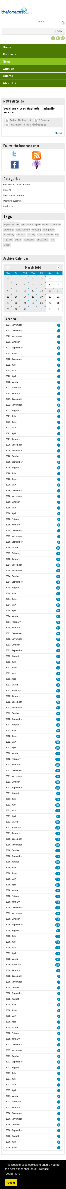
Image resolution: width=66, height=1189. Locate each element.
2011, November (14, 776)
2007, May (11, 1084)
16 (58, 548)
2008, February (13, 1033)
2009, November (14, 913)
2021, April (11, 433)
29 (58, 971)
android (57, 224)
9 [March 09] (16, 291)
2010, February (13, 896)
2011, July (11, 799)
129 (57, 765)
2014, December (14, 565)
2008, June (11, 1010)
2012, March (12, 753)
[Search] (49, 21)
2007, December (14, 1044)
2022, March (12, 382)
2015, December (14, 530)
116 (57, 833)
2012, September (14, 719)
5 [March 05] (41, 284)
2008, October (13, 987)
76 (58, 651)
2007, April (11, 1090)
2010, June (11, 873)
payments (9, 229)
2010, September (14, 856)
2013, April (11, 679)
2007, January (13, 1107)
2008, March (12, 1027)
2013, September (14, 650)
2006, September (14, 1130)
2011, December (14, 770)
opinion (9, 224)
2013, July (11, 662)
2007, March (12, 1096)
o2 (56, 234)
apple (38, 224)
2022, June (11, 365)
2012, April (11, 747)
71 (58, 645)
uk (17, 224)
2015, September (14, 542)
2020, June (11, 479)
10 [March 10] (25, 291)
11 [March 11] (33, 291)
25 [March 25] (33, 303)
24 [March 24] (25, 303)
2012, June (11, 736)
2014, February (13, 622)
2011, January (13, 833)
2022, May (11, 370)
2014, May (11, 605)
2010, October (13, 850)
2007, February (13, 1101)
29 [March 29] (8, 309)
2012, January (13, 764)
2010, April (11, 885)
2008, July (11, 1004)
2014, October (13, 576)
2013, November (14, 639)
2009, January (13, 970)
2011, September (14, 787)
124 (57, 799)
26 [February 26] (41, 278)
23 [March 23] (16, 303)
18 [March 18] (33, 297)
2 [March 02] (16, 284)
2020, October (13, 456)
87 (58, 708)
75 (58, 662)
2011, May (11, 810)
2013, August (12, 656)
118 (57, 839)
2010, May (11, 879)
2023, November (14, 336)
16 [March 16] (16, 297)
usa (10, 240)
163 (57, 959)
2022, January (13, 393)
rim (52, 240)
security (31, 234)
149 (57, 919)
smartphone (49, 229)
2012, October (13, 713)
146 (57, 914)
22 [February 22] (8, 278)
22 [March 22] (8, 303)
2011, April (11, 816)
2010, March (12, 890)
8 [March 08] (7, 291)
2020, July (11, 473)
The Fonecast (24, 120)
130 (57, 782)
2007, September (14, 1062)
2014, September (14, 582)
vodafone (21, 234)
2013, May (11, 673)
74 (58, 679)
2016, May (11, 508)
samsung (36, 229)
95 (58, 696)
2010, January (13, 902)
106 (57, 771)
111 (57, 862)
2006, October (13, 1124)
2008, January (13, 1039)
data (46, 240)
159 (57, 936)
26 (58, 559)
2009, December (14, 907)
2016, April (11, 513)
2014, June (11, 599)
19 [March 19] (41, 297)
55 (58, 611)
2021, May (11, 427)
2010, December (14, 839)
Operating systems (12, 201)
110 (57, 754)
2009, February (13, 964)
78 (58, 622)
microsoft (48, 234)
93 (58, 931)
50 (58, 599)
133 (57, 742)
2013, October (13, 645)
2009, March (12, 959)
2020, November (14, 450)
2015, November (14, 536)
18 (58, 554)
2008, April (11, 1022)
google (26, 229)
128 (57, 874)
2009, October (13, 919)
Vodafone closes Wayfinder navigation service (30, 110)
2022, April (11, 376)
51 (58, 605)
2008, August (12, 999)
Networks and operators (14, 195)
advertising (29, 240)
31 (58, 588)
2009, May (11, 947)
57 (58, 656)
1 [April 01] (33, 309)
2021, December (14, 399)
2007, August (12, 1067)
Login (58, 31)
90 (58, 793)
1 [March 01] (7, 284)
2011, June (11, 805)
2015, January (13, 559)
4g (5, 240)
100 (57, 748)
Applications (8, 206)
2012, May (11, 742)
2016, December (14, 490)
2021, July (11, 416)
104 (57, 891)
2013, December (14, 633)
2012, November (14, 707)
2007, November (14, 1050)
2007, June (11, 1079)
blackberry (9, 234)
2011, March (12, 822)
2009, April (11, 953)
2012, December (14, 702)
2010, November (14, 845)
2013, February (13, 690)
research (46, 224)
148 (57, 925)
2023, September (14, 347)
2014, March (12, 616)
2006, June (11, 1147)
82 (58, 816)
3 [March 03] (24, 284)
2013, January (13, 696)
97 (58, 691)
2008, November (14, 982)
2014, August (12, 587)
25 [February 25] (33, 278)
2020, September (14, 462)
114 (57, 879)
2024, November (14, 325)
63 (58, 616)
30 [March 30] (16, 309)
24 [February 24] (25, 278)
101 (57, 822)
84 (58, 628)
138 (57, 828)
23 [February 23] (16, 278)
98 (58, 714)
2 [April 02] (41, 309)
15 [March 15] (8, 297)
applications (27, 224)
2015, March (12, 547)
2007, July (11, 1073)
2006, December (14, 1113)
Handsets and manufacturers (16, 184)
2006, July (11, 1142)
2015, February (13, 553)
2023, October (13, 342)
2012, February (13, 759)
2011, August (12, 793)
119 (57, 788)
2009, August (12, 930)
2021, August (12, 410)
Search (63, 23)
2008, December (14, 976)
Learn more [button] (13, 1173)
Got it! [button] (11, 1182)
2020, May (11, 485)
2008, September (14, 993)
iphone (18, 240)
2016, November (14, 496)
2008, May (11, 1016)
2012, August (12, 724)
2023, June (11, 353)
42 (58, 582)
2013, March (12, 685)
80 (58, 736)
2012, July (11, 730)
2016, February (13, 519)
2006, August (12, 1136)
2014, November (14, 570)
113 (57, 759)
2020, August (12, 467)
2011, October (13, 782)
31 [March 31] (25, 309)
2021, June (11, 422)
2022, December (14, 359)
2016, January (13, 525)
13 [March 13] (50, 291)
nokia (18, 229)
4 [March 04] (33, 284)
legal (39, 234)
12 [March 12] (41, 291)
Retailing (7, 190)
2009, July (11, 936)
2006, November (14, 1119)
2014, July (11, 593)
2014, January (13, 627)
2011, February (13, 827)
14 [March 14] (58, 291)
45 (58, 571)
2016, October (13, 502)
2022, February (13, 387)
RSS (60, 133)
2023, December (14, 330)
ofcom (7, 245)
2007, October (13, 1056)
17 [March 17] (25, 297)
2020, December (14, 445)
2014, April (11, 610)
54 (58, 576)
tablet (39, 240)
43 (58, 594)
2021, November (14, 405)
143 (57, 902)
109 (57, 776)
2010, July (11, 867)
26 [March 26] (41, 303)
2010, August (12, 862)
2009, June (11, 942)
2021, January (13, 439)
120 (57, 805)
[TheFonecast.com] (16, 11)
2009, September (14, 924)
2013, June (11, 667)
